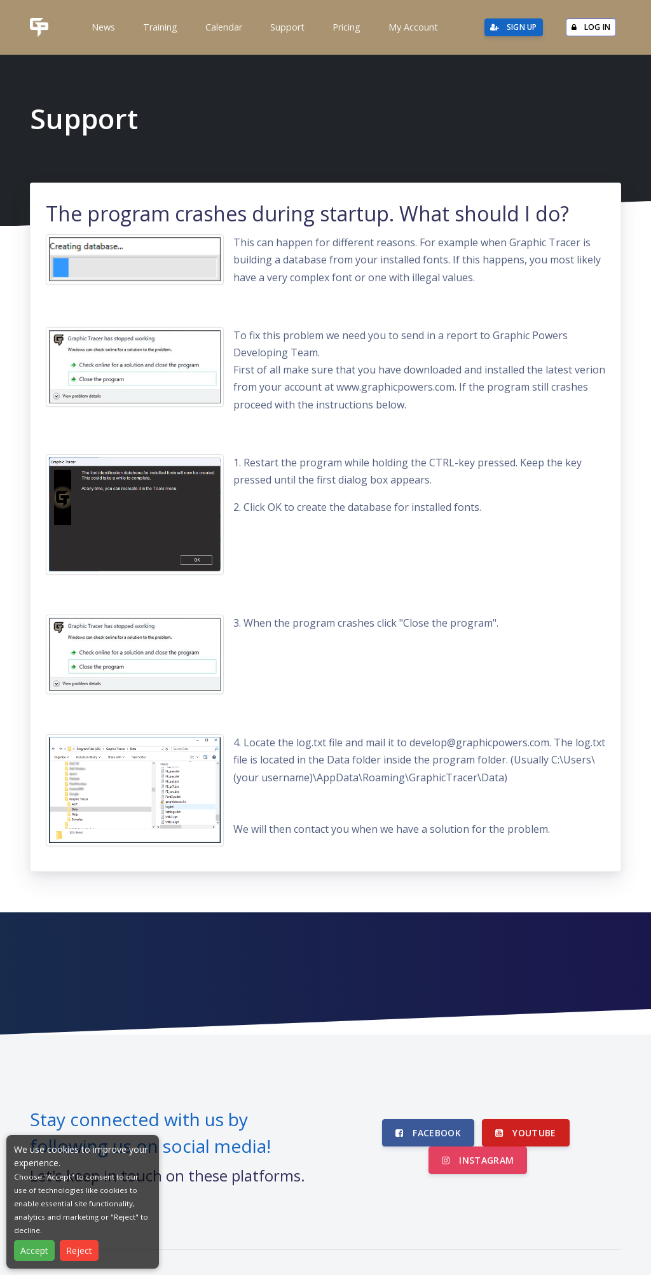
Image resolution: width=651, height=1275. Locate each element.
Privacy (511, 1235)
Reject (79, 1250)
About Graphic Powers (436, 1235)
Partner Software (339, 1235)
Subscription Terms (581, 1235)
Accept (34, 1250)
